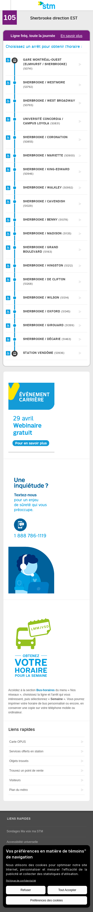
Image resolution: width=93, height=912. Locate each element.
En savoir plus (71, 36)
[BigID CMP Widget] (46, 877)
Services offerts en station (26, 751)
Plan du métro (18, 790)
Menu (5, 5)
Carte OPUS (17, 741)
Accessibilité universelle (22, 842)
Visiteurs (15, 780)
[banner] (46, 5)
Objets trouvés (18, 761)
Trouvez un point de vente (26, 770)
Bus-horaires (45, 690)
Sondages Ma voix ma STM (25, 831)
